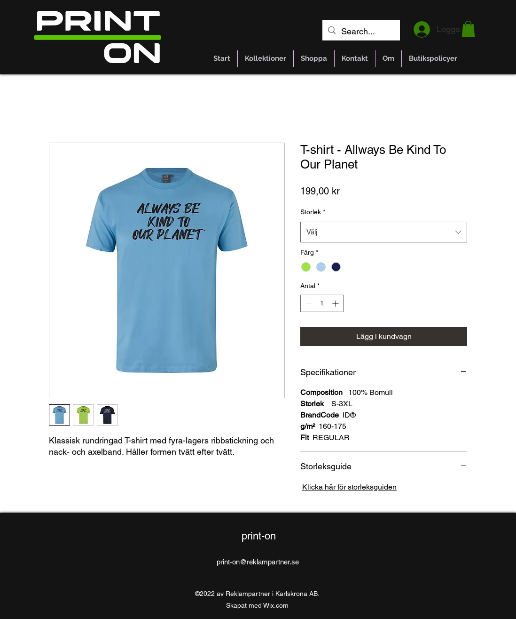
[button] (468, 29)
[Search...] (360, 31)
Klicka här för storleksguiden (349, 486)
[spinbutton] (321, 303)
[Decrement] (307, 303)
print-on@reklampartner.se (258, 562)
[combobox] (383, 232)
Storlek (312, 212)
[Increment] (336, 303)
